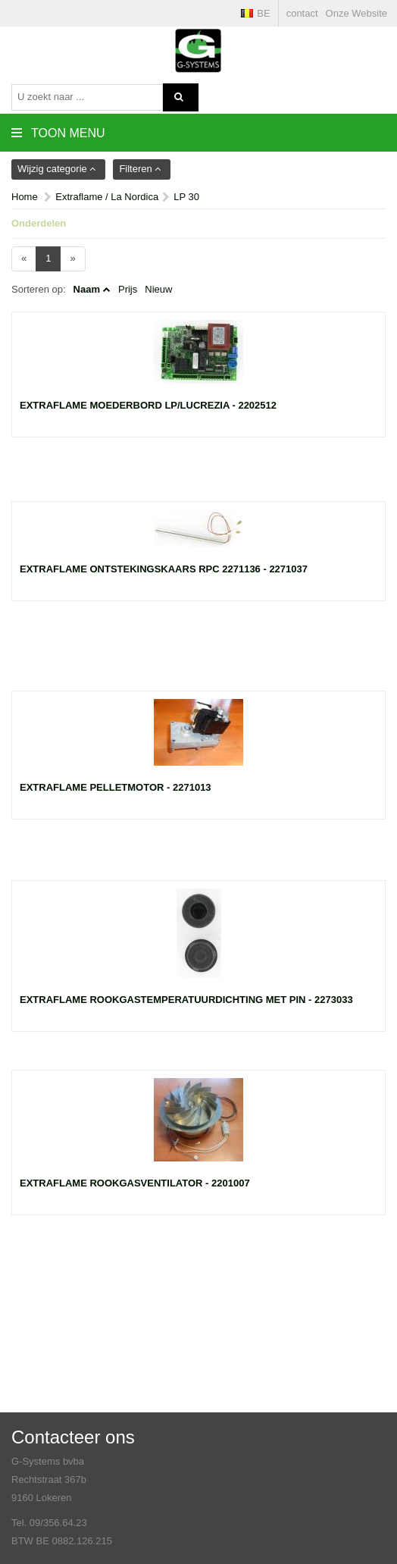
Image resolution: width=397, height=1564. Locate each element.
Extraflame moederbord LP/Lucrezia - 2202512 (148, 405)
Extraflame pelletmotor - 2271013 (115, 787)
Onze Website (356, 13)
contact (302, 13)
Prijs (127, 289)
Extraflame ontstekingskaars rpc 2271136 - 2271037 (164, 569)
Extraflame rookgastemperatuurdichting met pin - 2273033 (186, 999)
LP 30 (186, 196)
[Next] (72, 258)
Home (24, 196)
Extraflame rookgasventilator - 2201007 (135, 1183)
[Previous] (23, 258)
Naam (86, 289)
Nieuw (158, 289)
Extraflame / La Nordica (106, 196)
